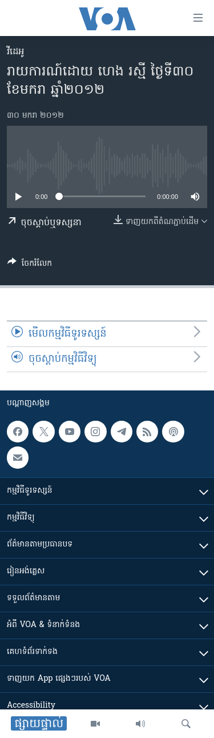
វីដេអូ (15, 52)
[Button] (29, 265)
